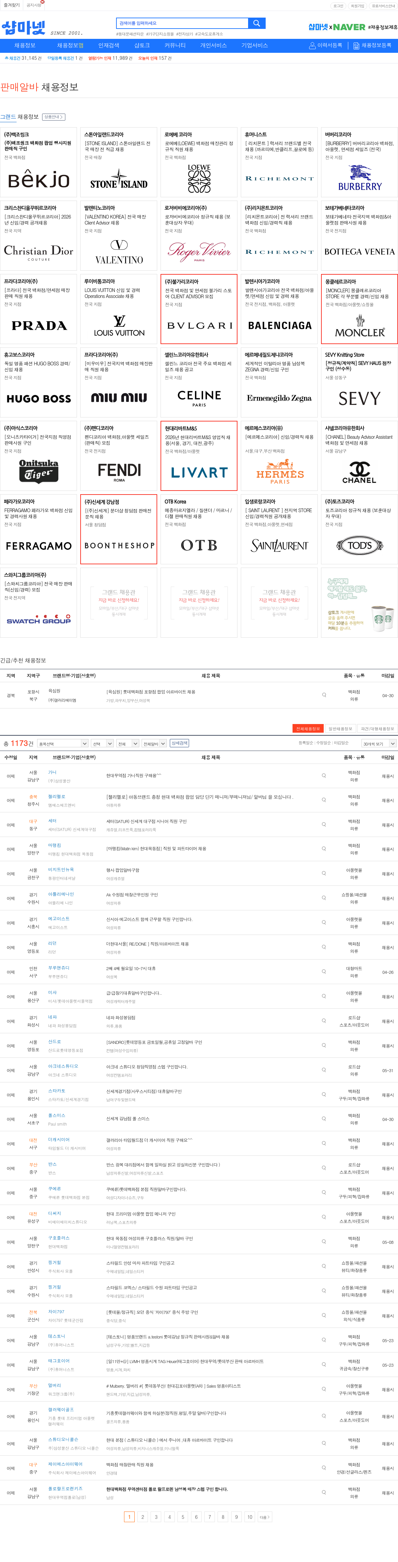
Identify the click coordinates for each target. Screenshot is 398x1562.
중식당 (111, 1320)
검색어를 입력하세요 (137, 23)
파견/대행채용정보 (377, 728)
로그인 (338, 5)
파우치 (120, 700)
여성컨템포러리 (119, 1075)
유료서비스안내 (383, 5)
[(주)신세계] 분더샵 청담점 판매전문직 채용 (118, 513)
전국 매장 (93, 157)
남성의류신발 (117, 1173)
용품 (118, 1026)
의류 (109, 1026)
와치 (126, 1369)
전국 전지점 (335, 231)
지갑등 (144, 1345)
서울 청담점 (95, 524)
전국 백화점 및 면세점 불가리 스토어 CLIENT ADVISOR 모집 (198, 293)
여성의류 (113, 903)
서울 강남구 (335, 451)
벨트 (134, 1345)
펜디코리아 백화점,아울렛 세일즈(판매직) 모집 (117, 439)
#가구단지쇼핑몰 (160, 34)
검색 (257, 23)
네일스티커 (135, 1271)
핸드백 (111, 1394)
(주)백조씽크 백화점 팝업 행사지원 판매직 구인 (37, 145)
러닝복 (111, 1222)
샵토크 (142, 45)
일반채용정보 (341, 728)
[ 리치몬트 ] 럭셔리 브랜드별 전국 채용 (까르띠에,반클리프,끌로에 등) (279, 146)
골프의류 (113, 1421)
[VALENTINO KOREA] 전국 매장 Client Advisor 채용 (115, 219)
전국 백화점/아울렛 (182, 451)
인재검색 (108, 45)
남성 (109, 1497)
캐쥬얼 (111, 829)
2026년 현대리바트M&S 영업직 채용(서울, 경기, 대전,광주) (198, 440)
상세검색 (179, 743)
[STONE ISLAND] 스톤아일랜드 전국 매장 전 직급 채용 (118, 146)
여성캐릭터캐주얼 (120, 1001)
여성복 (144, 700)
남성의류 (142, 1394)
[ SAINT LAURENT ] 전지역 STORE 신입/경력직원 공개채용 (278, 513)
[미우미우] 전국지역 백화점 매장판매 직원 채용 (119, 366)
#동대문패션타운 (130, 34)
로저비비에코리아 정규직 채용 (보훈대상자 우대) (197, 219)
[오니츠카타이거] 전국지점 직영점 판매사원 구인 (37, 439)
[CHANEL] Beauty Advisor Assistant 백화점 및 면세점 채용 (358, 439)
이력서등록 (329, 45)
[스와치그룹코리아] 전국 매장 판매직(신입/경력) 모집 (38, 586)
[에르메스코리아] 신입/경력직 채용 (279, 436)
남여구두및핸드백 (120, 1099)
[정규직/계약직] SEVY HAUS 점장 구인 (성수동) (358, 366)
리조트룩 (125, 829)
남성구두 (113, 1345)
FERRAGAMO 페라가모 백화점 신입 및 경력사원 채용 (38, 513)
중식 (122, 1320)
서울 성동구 (335, 377)
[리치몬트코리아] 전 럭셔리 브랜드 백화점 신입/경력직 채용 (279, 219)
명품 (109, 1369)
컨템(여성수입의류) (122, 1050)
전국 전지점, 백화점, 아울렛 (270, 304)
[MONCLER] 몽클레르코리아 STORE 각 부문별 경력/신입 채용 (357, 293)
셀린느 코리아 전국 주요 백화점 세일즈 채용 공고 (198, 366)
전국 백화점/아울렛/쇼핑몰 (349, 304)
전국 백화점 (14, 157)
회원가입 (357, 5)
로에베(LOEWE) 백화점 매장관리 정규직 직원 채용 (199, 146)
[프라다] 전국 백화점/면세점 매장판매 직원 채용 (37, 293)
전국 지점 (253, 157)
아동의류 (113, 805)
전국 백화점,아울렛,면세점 (269, 524)
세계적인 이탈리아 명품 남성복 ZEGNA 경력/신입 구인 (275, 366)
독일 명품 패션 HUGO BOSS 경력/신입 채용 (37, 366)
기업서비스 (254, 45)
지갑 (130, 1394)
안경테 (111, 1473)
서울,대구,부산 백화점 (265, 451)
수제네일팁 (115, 1271)
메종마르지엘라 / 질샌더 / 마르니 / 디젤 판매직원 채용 (198, 513)
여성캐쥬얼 (115, 878)
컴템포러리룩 (145, 829)
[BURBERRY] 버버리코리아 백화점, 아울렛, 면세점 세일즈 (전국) (359, 146)
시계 (118, 1369)
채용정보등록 (376, 45)
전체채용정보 (308, 728)
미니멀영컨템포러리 (122, 1246)
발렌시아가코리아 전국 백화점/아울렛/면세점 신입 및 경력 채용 (279, 293)
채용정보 (24, 45)
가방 (110, 700)
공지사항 (34, 5)
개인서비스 (213, 45)
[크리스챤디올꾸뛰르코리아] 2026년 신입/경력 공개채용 (37, 219)
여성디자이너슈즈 (120, 1197)
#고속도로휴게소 (209, 34)
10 (249, 1517)
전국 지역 (12, 231)
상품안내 (53, 116)
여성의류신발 (140, 1173)
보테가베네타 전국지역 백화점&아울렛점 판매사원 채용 (358, 219)
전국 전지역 (14, 598)
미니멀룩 (172, 1448)
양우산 (132, 700)
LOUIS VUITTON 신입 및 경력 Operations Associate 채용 (112, 293)
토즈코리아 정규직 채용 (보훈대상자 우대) (358, 513)
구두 (140, 1197)
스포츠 (157, 1173)
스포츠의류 (127, 1222)
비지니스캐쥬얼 (150, 1448)
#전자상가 (184, 34)
